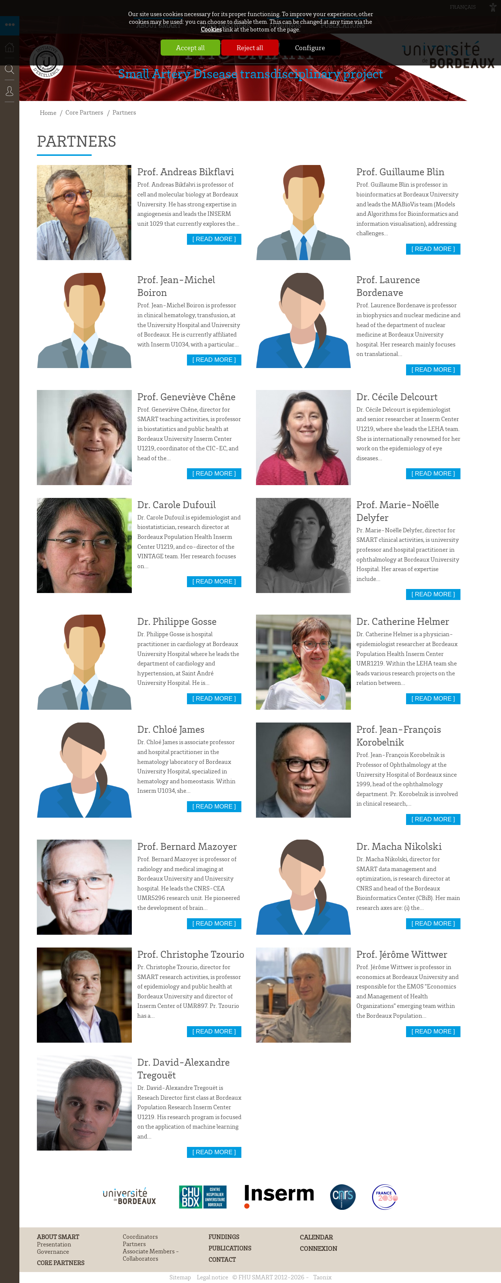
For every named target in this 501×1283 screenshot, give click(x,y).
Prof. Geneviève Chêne (186, 396)
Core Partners (84, 112)
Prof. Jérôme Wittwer (401, 954)
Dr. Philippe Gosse (177, 621)
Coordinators (140, 1236)
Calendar (316, 1237)
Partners (124, 112)
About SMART (58, 1237)
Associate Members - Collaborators (151, 1255)
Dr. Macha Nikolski (399, 846)
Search (7, 91)
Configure (310, 47)
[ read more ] (214, 239)
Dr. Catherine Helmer (402, 621)
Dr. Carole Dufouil (176, 504)
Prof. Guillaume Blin (400, 171)
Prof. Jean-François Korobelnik (398, 735)
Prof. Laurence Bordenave (388, 286)
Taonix (322, 1277)
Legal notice (212, 1277)
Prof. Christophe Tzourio (190, 954)
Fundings (224, 1237)
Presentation (54, 1244)
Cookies (211, 29)
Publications (230, 1248)
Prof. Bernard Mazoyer (187, 846)
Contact (222, 1259)
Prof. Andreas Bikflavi (185, 171)
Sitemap (180, 1277)
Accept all (190, 47)
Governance (53, 1251)
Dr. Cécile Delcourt (396, 396)
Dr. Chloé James (170, 729)
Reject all (250, 47)
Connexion (9, 96)
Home (48, 112)
